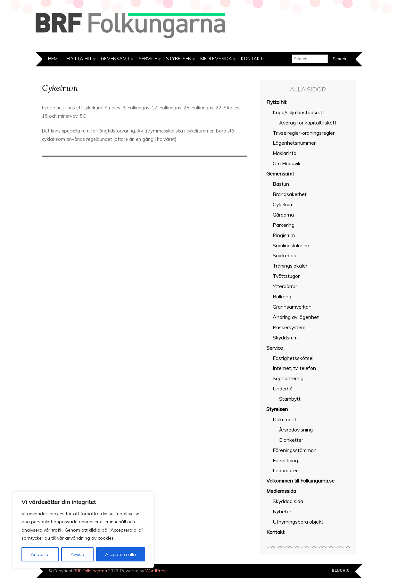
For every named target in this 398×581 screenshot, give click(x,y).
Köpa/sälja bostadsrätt (298, 112)
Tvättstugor (286, 276)
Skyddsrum (285, 337)
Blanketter (291, 440)
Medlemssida (216, 59)
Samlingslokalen (291, 245)
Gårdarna (283, 214)
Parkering (283, 225)
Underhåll (283, 388)
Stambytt (290, 399)
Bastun (281, 184)
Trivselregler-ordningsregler (304, 133)
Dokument (284, 419)
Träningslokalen (291, 265)
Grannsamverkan (292, 306)
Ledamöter (285, 470)
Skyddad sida (288, 501)
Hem (53, 59)
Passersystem (289, 327)
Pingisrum (284, 235)
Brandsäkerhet (290, 194)
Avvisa (77, 554)
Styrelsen (178, 59)
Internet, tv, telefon (294, 368)
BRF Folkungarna (90, 570)
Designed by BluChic (341, 570)
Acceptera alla (120, 554)
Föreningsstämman (295, 450)
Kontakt (252, 59)
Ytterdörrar (285, 286)
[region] (83, 529)
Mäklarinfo (284, 153)
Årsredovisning (296, 429)
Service (148, 59)
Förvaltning (285, 460)
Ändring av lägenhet (296, 317)
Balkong (282, 296)
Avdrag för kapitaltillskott (307, 122)
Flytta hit (79, 59)
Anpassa (40, 554)
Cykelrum (283, 204)
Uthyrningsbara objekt (298, 521)
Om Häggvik (287, 163)
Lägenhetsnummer (294, 143)
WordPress (156, 570)
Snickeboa (284, 255)
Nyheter (282, 511)
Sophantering (288, 378)
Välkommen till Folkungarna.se (300, 480)
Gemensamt (115, 59)
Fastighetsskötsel (293, 358)
